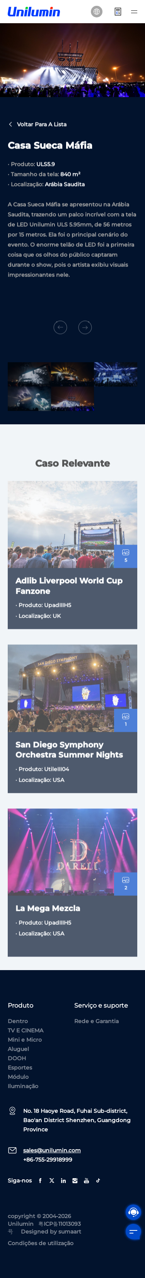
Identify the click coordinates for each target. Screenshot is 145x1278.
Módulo (18, 1076)
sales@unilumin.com (52, 1150)
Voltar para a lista (37, 125)
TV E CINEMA (25, 1030)
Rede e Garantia (96, 1021)
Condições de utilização (40, 1243)
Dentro (18, 1021)
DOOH (17, 1058)
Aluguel (18, 1049)
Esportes (20, 1067)
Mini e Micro (25, 1039)
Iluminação (23, 1086)
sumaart (69, 1231)
